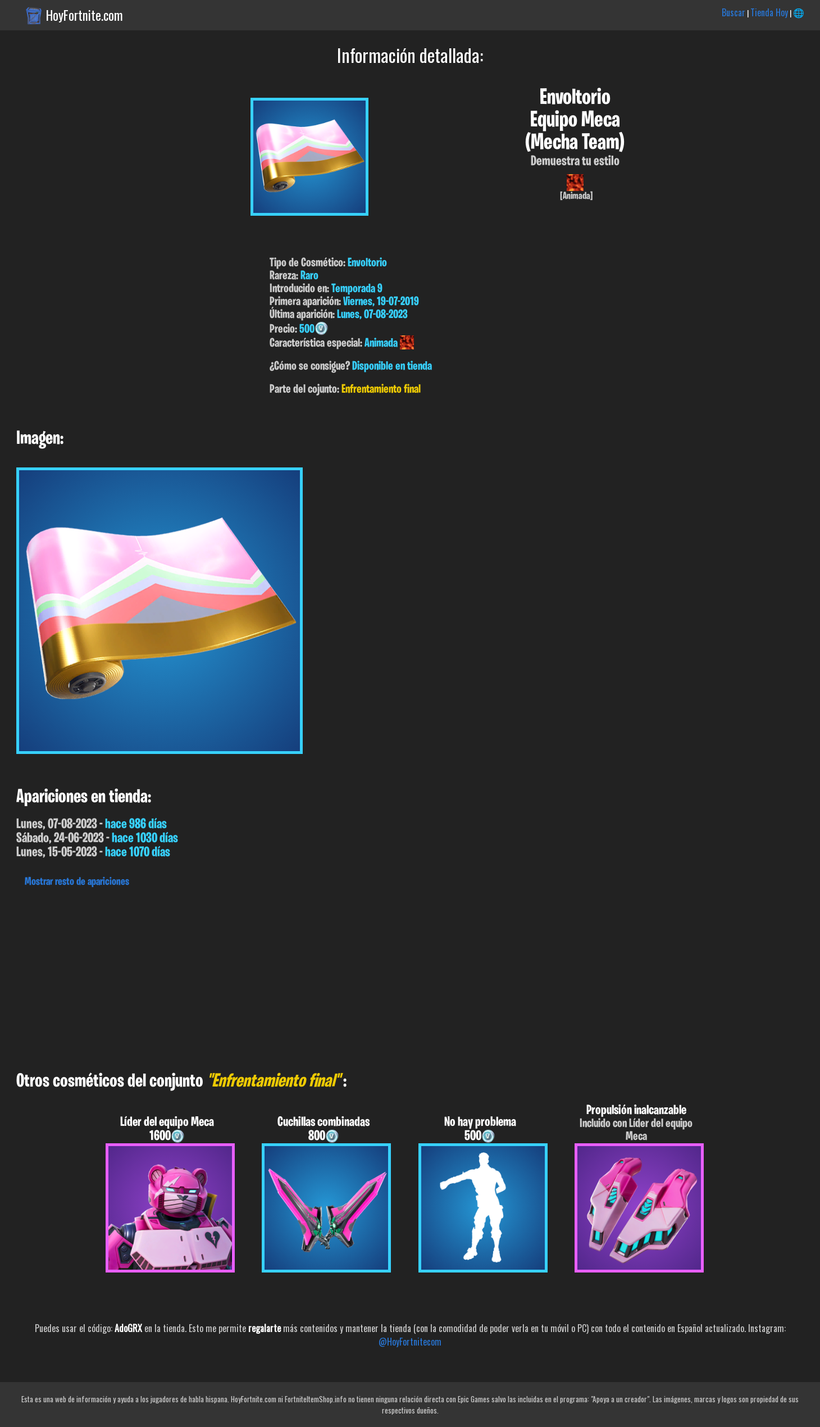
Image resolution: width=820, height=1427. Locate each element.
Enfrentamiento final (381, 389)
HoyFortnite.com (84, 15)
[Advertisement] (337, 976)
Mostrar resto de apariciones (77, 882)
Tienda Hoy (769, 12)
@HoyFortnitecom (410, 1341)
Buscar (733, 12)
